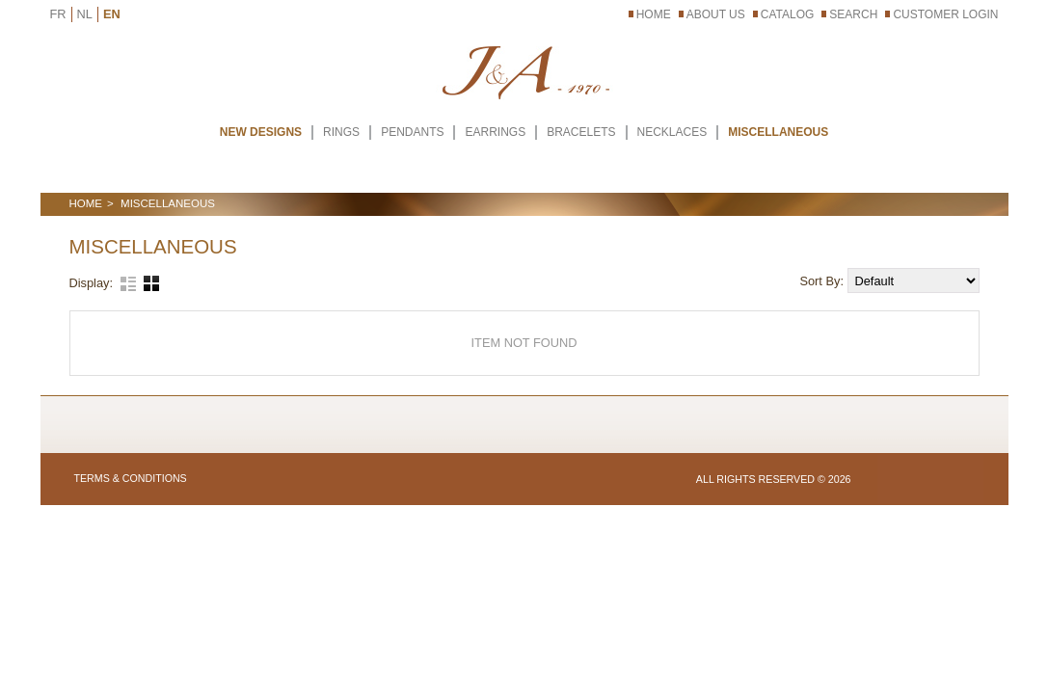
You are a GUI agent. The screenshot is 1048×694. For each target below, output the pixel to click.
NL (85, 14)
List (128, 283)
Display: (91, 283)
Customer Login (945, 14)
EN (112, 14)
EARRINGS (495, 132)
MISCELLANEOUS (778, 132)
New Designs (261, 132)
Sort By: (822, 281)
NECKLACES (672, 132)
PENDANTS (412, 132)
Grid (151, 283)
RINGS (341, 132)
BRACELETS (581, 132)
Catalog (788, 14)
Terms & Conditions (130, 478)
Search (853, 14)
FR (58, 14)
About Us (715, 14)
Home (653, 14)
